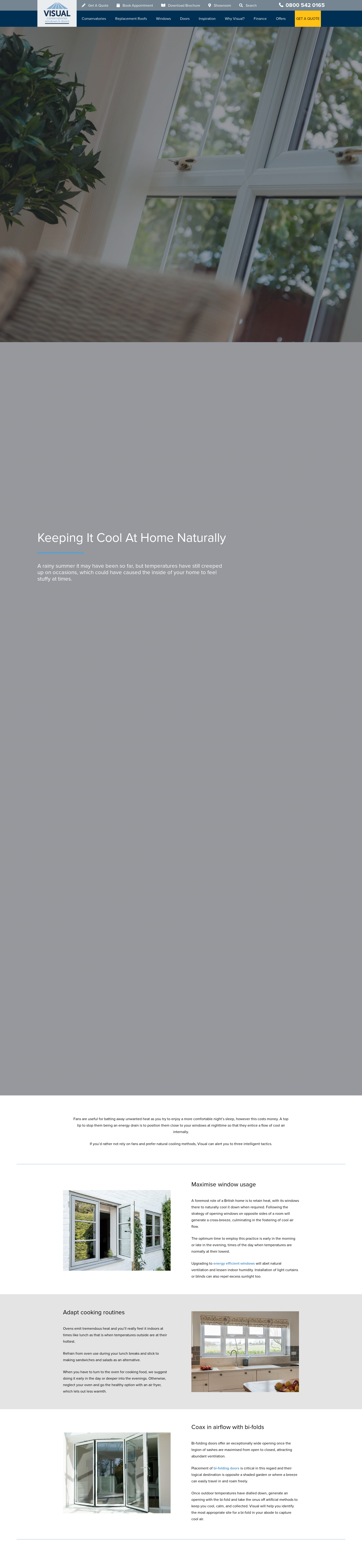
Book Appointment (138, 5)
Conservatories (94, 18)
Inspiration (207, 18)
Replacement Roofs (131, 18)
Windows (163, 18)
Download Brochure (184, 5)
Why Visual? (234, 18)
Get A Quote (98, 5)
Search (251, 5)
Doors (185, 18)
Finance (260, 18)
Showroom (222, 5)
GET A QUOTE (308, 18)
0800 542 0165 (305, 5)
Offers (281, 18)
